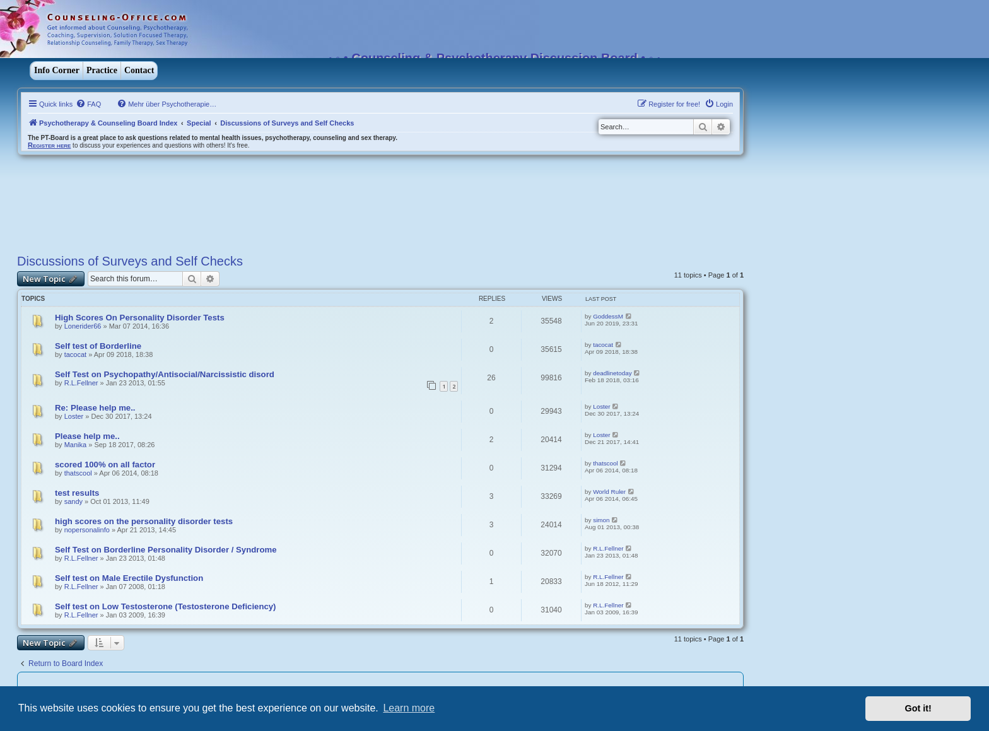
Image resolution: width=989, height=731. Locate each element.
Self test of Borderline (98, 346)
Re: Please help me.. (95, 407)
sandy (73, 501)
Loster (74, 416)
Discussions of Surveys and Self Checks (130, 261)
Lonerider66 (83, 326)
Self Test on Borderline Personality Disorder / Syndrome (166, 549)
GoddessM (608, 316)
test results (77, 493)
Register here (49, 145)
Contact (139, 70)
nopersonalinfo (87, 530)
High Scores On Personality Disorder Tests (140, 317)
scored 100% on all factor (105, 464)
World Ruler (609, 491)
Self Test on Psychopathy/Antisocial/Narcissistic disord (164, 374)
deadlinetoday (612, 373)
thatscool (78, 473)
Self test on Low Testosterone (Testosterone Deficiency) (165, 606)
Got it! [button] (918, 708)
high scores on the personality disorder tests (144, 521)
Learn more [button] (409, 708)
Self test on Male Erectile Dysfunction (129, 578)
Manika (75, 444)
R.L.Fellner (81, 383)
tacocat (75, 354)
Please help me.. (87, 436)
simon (601, 520)
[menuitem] (88, 104)
